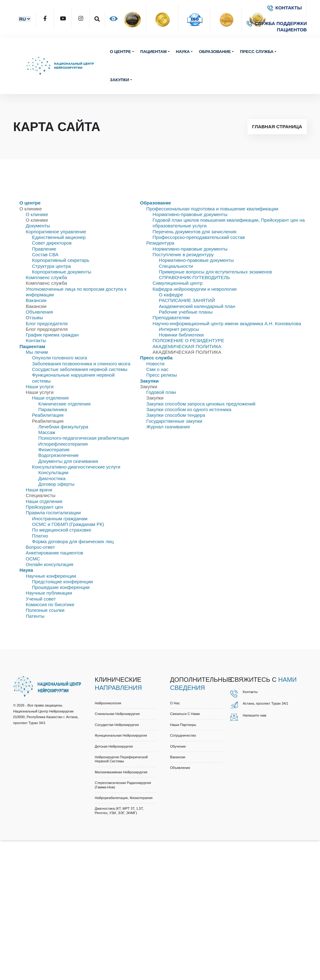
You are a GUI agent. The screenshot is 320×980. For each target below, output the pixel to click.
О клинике (37, 214)
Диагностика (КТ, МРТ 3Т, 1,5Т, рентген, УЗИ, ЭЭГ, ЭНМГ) (119, 810)
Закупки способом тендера (175, 415)
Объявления (39, 312)
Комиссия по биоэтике (50, 604)
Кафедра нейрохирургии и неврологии (194, 289)
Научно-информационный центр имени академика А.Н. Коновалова (226, 323)
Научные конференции (51, 576)
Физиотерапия (53, 449)
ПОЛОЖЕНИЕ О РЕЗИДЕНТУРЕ (188, 340)
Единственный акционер (59, 237)
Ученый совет (41, 598)
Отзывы (34, 317)
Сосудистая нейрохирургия (117, 725)
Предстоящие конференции (62, 581)
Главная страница (277, 126)
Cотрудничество (183, 735)
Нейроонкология (108, 703)
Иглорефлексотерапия (63, 444)
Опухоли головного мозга (59, 357)
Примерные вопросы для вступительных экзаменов (215, 271)
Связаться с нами (185, 714)
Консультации (53, 472)
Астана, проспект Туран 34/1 (265, 703)
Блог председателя (47, 323)
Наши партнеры (183, 725)
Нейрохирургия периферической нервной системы (121, 759)
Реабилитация (47, 415)
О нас (175, 703)
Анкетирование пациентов (54, 552)
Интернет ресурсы (179, 329)
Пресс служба (257, 51)
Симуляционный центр (177, 283)
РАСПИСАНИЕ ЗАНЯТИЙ (187, 300)
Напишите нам (254, 715)
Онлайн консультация (49, 564)
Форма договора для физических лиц (73, 541)
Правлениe (44, 249)
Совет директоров (52, 243)
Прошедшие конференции (61, 587)
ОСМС (33, 558)
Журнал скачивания (167, 426)
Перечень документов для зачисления (194, 231)
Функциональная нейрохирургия (121, 735)
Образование (215, 51)
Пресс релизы (161, 375)
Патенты (35, 616)
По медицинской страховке (61, 529)
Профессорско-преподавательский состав (198, 237)
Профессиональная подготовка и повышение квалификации (212, 208)
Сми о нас (157, 369)
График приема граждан (52, 334)
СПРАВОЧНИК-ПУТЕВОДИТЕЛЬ (194, 277)
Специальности (176, 266)
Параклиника (52, 409)
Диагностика (52, 478)
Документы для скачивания (68, 461)
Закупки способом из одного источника (188, 409)
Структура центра (51, 266)
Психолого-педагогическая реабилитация (83, 438)
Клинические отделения (64, 403)
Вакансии (36, 300)
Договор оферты (56, 484)
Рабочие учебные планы (185, 312)
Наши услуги (40, 386)
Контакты (36, 340)
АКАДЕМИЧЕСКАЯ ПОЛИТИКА (186, 346)
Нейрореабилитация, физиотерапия (123, 798)
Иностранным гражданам (60, 518)
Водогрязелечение (58, 455)
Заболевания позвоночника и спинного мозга (81, 363)
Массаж (46, 432)
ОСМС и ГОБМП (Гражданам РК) (68, 524)
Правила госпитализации (53, 512)
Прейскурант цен (44, 507)
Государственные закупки (174, 421)
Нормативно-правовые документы (189, 214)
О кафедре (171, 294)
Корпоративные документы (61, 271)
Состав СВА (45, 254)
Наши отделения (50, 397)
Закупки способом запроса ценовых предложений (200, 403)
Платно (40, 535)
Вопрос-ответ (40, 547)
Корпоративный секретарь (60, 260)
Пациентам (153, 51)
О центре (120, 51)
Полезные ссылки (45, 610)
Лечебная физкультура (63, 426)
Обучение (178, 746)
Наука (183, 51)
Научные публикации (49, 593)
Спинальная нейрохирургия (117, 714)
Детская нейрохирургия (114, 746)
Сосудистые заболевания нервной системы (79, 369)
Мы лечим (37, 352)
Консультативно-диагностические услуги (76, 466)
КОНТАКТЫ (284, 7)
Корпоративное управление (56, 231)
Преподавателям (170, 317)
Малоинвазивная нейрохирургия (121, 772)
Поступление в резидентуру (183, 254)
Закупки (119, 79)
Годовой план (161, 392)
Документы (38, 225)
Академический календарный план (197, 306)
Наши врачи (39, 489)
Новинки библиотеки (181, 334)
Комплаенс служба (46, 277)
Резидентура (160, 243)
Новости (155, 363)
